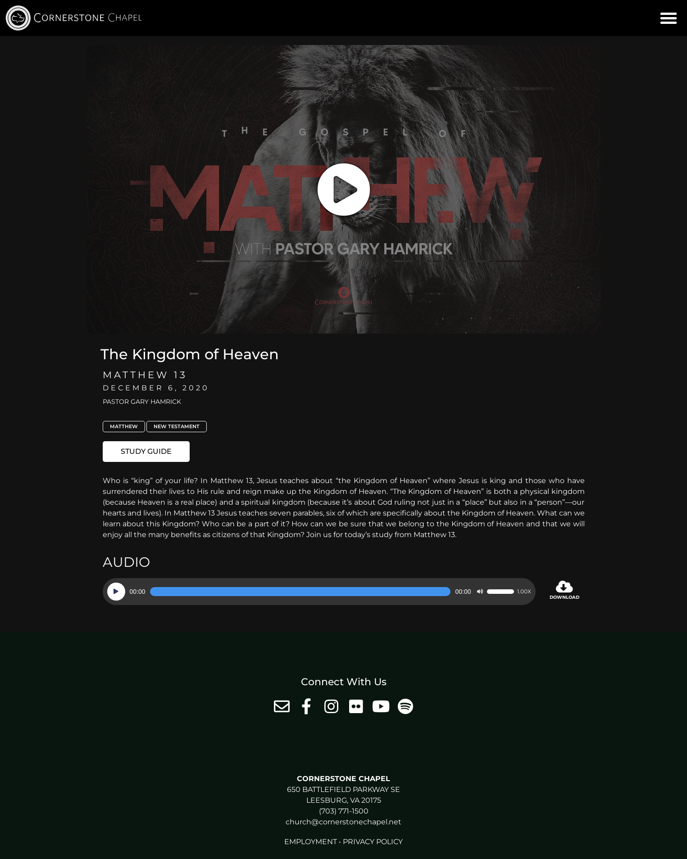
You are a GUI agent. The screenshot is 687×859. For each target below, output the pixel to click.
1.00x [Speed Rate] (524, 591)
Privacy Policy (373, 841)
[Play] (116, 592)
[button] (668, 18)
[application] (319, 592)
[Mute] (480, 592)
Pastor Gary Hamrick (142, 402)
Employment (310, 841)
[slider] (300, 591)
